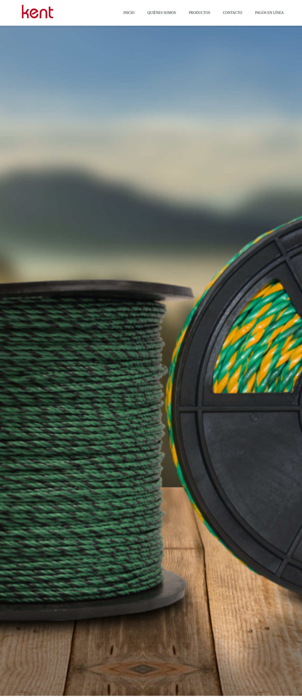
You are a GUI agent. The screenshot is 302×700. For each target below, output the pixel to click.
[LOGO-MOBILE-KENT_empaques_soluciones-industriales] (37, 7)
